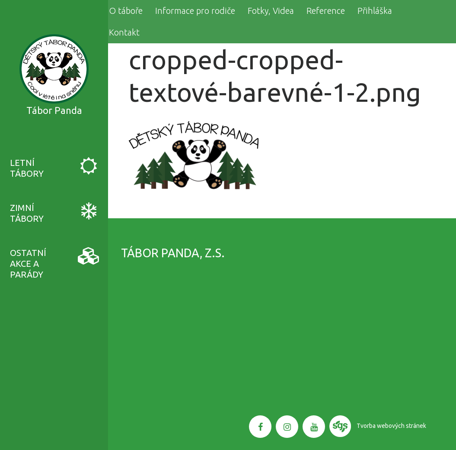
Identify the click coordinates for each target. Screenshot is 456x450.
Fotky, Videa (271, 11)
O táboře (126, 11)
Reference (325, 11)
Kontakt (124, 32)
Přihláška (374, 11)
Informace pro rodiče (195, 11)
